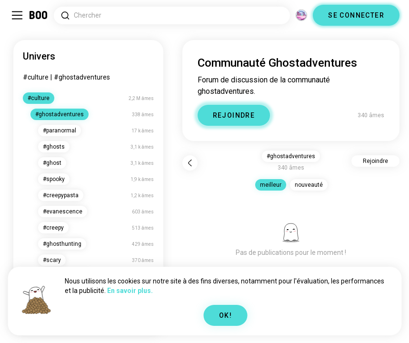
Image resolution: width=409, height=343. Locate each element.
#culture (36, 77)
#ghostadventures (82, 77)
